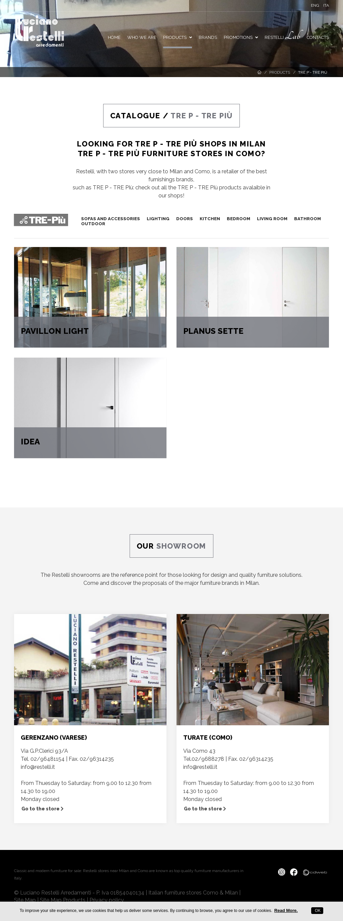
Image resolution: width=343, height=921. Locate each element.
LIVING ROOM (272, 218)
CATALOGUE (135, 115)
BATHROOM (307, 218)
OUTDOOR (93, 223)
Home (114, 37)
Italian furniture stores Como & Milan (193, 892)
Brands (208, 37)
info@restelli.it (38, 767)
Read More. (286, 910)
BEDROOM (238, 218)
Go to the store (42, 808)
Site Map (25, 900)
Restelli (282, 36)
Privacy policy (106, 900)
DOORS (184, 218)
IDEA (30, 441)
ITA (326, 5)
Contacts (318, 37)
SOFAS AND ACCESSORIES (110, 218)
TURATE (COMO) (207, 737)
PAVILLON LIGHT (55, 331)
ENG (315, 5)
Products (177, 37)
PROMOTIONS (241, 37)
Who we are (141, 37)
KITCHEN (210, 218)
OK (317, 910)
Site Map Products (62, 900)
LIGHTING (158, 218)
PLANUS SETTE (213, 331)
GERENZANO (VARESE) (54, 737)
